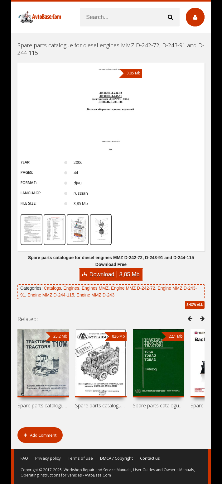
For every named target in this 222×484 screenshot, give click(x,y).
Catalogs (52, 288)
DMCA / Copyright (116, 458)
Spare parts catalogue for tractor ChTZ (43, 405)
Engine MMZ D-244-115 (50, 294)
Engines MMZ (95, 288)
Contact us (150, 458)
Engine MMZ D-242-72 (133, 288)
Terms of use (80, 458)
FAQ (24, 458)
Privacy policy (48, 458)
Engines (72, 288)
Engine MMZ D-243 (95, 294)
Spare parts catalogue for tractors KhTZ (158, 405)
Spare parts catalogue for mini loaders (101, 405)
